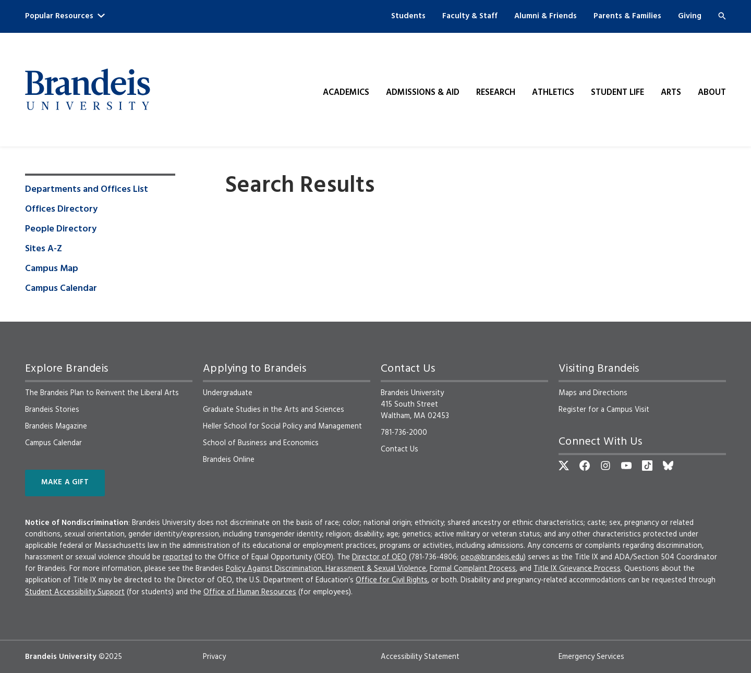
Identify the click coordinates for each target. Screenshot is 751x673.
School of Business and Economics (261, 443)
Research (495, 93)
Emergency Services (591, 657)
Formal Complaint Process (473, 568)
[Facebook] (584, 465)
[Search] (722, 16)
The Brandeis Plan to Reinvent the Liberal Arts (102, 393)
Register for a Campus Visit (604, 409)
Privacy (214, 657)
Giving (689, 16)
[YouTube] (626, 465)
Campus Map (51, 269)
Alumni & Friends (545, 16)
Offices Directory (61, 209)
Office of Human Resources (249, 592)
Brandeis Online (229, 460)
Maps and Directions (593, 393)
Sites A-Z (43, 249)
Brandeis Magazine (56, 426)
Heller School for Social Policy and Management (282, 426)
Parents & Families (627, 16)
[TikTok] (647, 465)
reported (177, 557)
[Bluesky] (668, 465)
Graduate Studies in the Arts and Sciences (273, 409)
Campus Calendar (61, 289)
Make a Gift (65, 482)
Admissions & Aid (422, 93)
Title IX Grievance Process (577, 568)
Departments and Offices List (86, 189)
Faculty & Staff (470, 16)
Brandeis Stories (52, 409)
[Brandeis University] (87, 89)
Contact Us (399, 449)
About (712, 93)
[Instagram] (605, 465)
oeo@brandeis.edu (492, 557)
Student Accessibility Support (75, 592)
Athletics (553, 93)
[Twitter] (564, 465)
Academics (346, 93)
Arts (671, 93)
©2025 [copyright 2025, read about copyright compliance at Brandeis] (110, 657)
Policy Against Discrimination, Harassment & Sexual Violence (326, 568)
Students (408, 16)
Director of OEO (379, 557)
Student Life (617, 93)
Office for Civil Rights (392, 580)
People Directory (60, 229)
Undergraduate (227, 393)
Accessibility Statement (420, 657)
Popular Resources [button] (65, 16)
